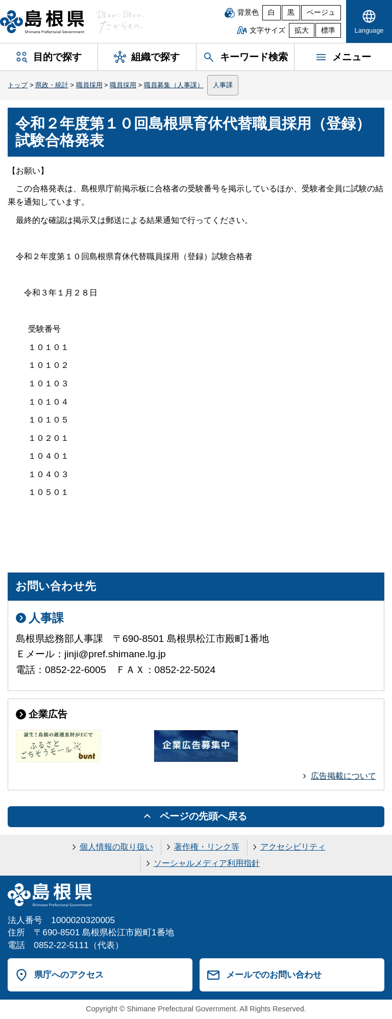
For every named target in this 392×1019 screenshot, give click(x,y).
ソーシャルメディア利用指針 (207, 863)
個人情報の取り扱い (116, 846)
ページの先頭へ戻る (203, 816)
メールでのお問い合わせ (274, 975)
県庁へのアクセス (69, 975)
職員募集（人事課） (174, 85)
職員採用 (89, 85)
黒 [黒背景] (291, 12)
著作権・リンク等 (206, 846)
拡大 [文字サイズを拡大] (302, 30)
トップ (18, 85)
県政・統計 (51, 85)
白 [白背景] (271, 12)
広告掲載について (343, 776)
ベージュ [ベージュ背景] (321, 12)
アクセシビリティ (293, 846)
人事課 (223, 85)
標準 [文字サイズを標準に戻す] (328, 30)
